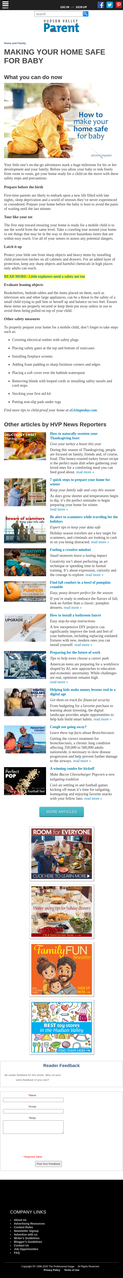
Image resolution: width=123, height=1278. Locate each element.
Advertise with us (25, 1234)
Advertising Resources (29, 1223)
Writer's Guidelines (27, 1238)
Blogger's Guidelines (28, 1241)
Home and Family (15, 43)
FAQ (17, 1252)
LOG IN (64, 7)
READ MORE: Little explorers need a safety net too (44, 276)
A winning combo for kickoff (72, 769)
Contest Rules (23, 1227)
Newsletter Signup (26, 1230)
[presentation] (33, 1145)
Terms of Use (71, 1270)
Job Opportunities (26, 1249)
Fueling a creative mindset (70, 550)
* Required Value (32, 1156)
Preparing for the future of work (75, 652)
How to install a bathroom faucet (75, 615)
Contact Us (21, 1245)
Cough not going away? (68, 727)
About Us (20, 1220)
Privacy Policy (52, 1270)
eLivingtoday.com (83, 410)
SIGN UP (81, 7)
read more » (85, 472)
